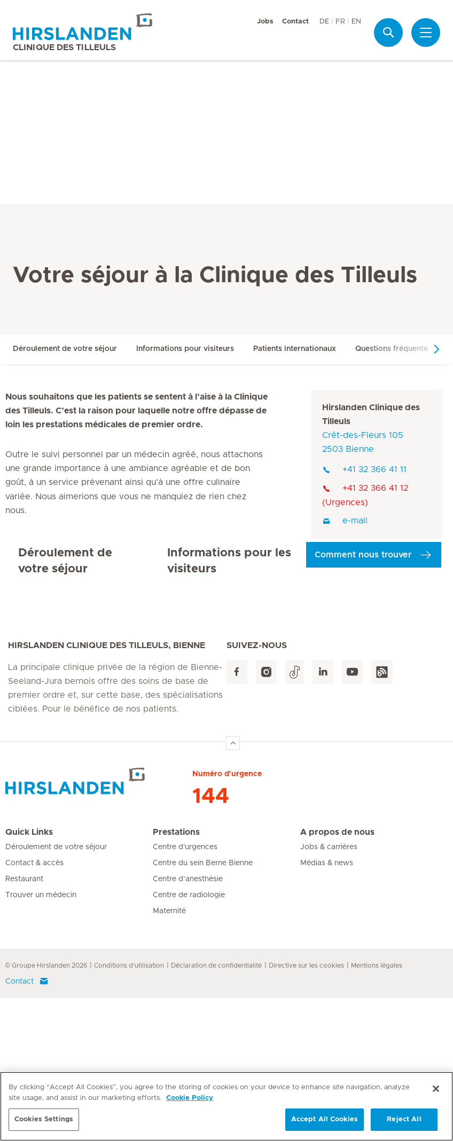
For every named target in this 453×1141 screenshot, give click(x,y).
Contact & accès (34, 1006)
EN (356, 21)
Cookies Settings (43, 1122)
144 (210, 939)
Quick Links (29, 975)
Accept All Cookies (324, 1122)
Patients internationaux (294, 349)
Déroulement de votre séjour (65, 349)
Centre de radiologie (189, 1038)
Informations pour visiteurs (185, 349)
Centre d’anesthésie (188, 1022)
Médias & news (326, 1006)
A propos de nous (337, 975)
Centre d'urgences (185, 990)
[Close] (436, 1092)
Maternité (169, 1054)
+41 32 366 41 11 (364, 469)
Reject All (404, 1122)
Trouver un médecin (40, 1038)
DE (324, 21)
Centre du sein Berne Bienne (203, 1006)
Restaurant (24, 1022)
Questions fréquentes (393, 349)
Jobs (265, 21)
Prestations (176, 975)
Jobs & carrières (328, 990)
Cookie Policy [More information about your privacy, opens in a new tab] (189, 1100)
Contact (295, 21)
